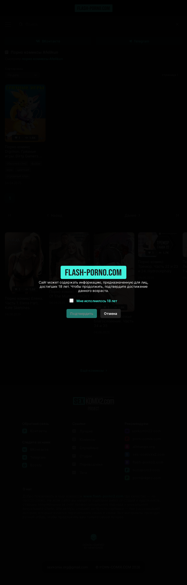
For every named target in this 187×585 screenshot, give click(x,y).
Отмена (110, 313)
